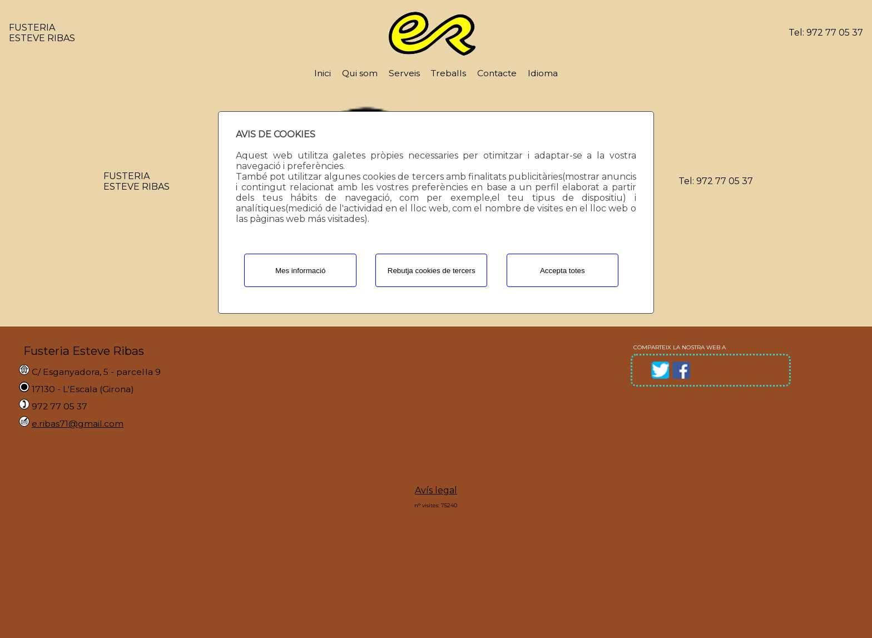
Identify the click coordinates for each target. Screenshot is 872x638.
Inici (322, 73)
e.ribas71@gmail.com (77, 423)
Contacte (497, 73)
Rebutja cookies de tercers (431, 270)
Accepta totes (562, 270)
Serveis (404, 73)
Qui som (360, 73)
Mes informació (300, 270)
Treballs (448, 73)
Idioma (543, 73)
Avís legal (436, 490)
